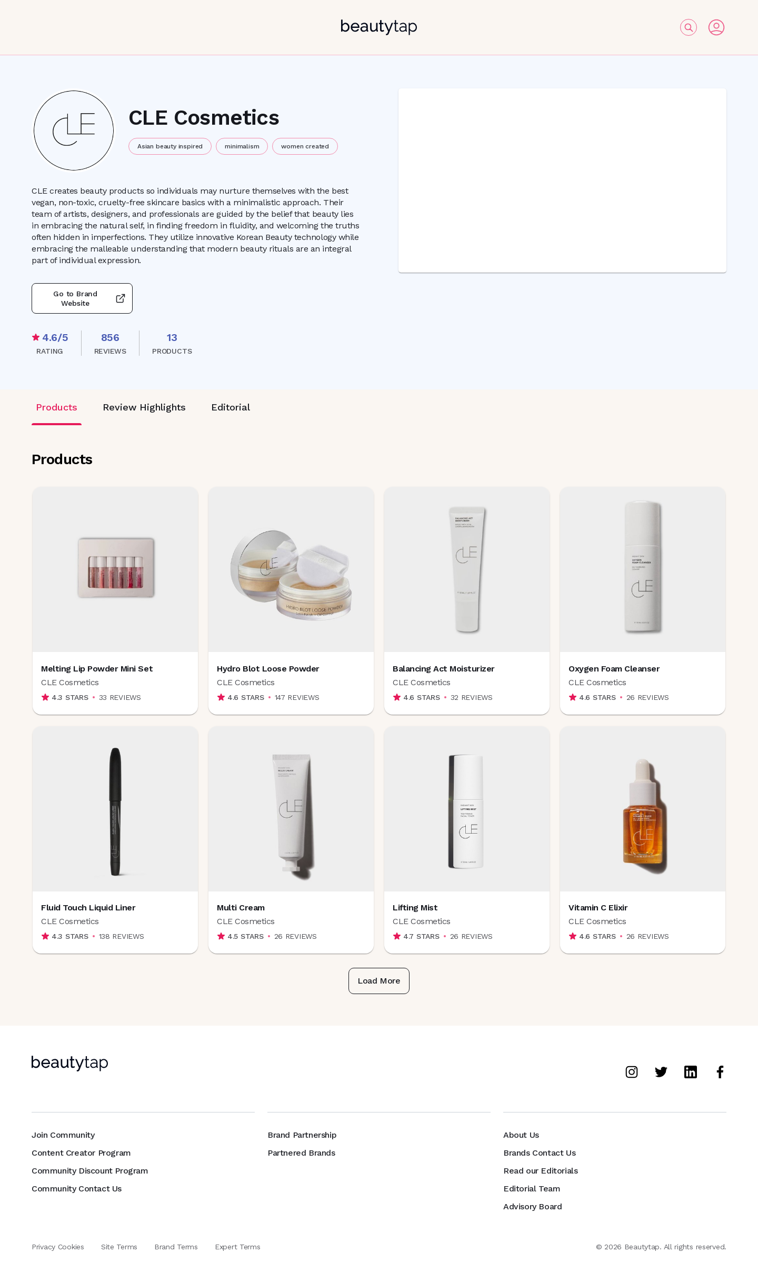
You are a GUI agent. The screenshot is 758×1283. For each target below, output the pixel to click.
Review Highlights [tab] (144, 407)
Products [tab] (56, 407)
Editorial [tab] (230, 407)
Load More (378, 981)
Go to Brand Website (82, 298)
